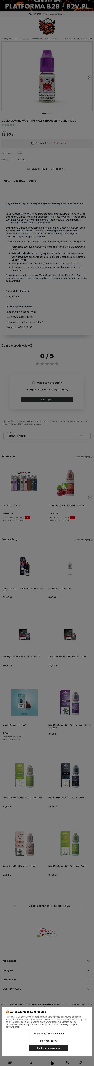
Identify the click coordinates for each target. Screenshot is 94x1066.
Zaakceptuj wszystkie (49, 1048)
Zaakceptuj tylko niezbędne (49, 1033)
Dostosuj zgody (48, 1040)
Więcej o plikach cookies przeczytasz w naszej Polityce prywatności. (41, 1025)
